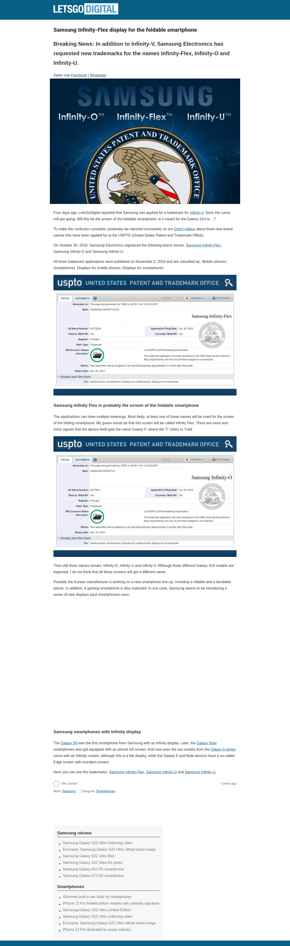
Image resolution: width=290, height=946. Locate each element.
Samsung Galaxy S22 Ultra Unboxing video (98, 843)
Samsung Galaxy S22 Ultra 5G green (93, 863)
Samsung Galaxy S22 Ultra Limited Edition (97, 910)
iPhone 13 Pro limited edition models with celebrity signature (111, 903)
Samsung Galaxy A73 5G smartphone (93, 876)
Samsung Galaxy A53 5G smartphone (93, 869)
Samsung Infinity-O (161, 772)
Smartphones (105, 791)
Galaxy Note (207, 743)
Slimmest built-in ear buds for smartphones (97, 897)
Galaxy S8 (69, 743)
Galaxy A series (223, 749)
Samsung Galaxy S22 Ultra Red (88, 856)
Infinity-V (196, 213)
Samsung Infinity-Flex (203, 245)
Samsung (68, 791)
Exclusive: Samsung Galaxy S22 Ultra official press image (109, 849)
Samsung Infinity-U (200, 772)
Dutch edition (184, 229)
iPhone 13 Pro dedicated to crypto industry (97, 930)
